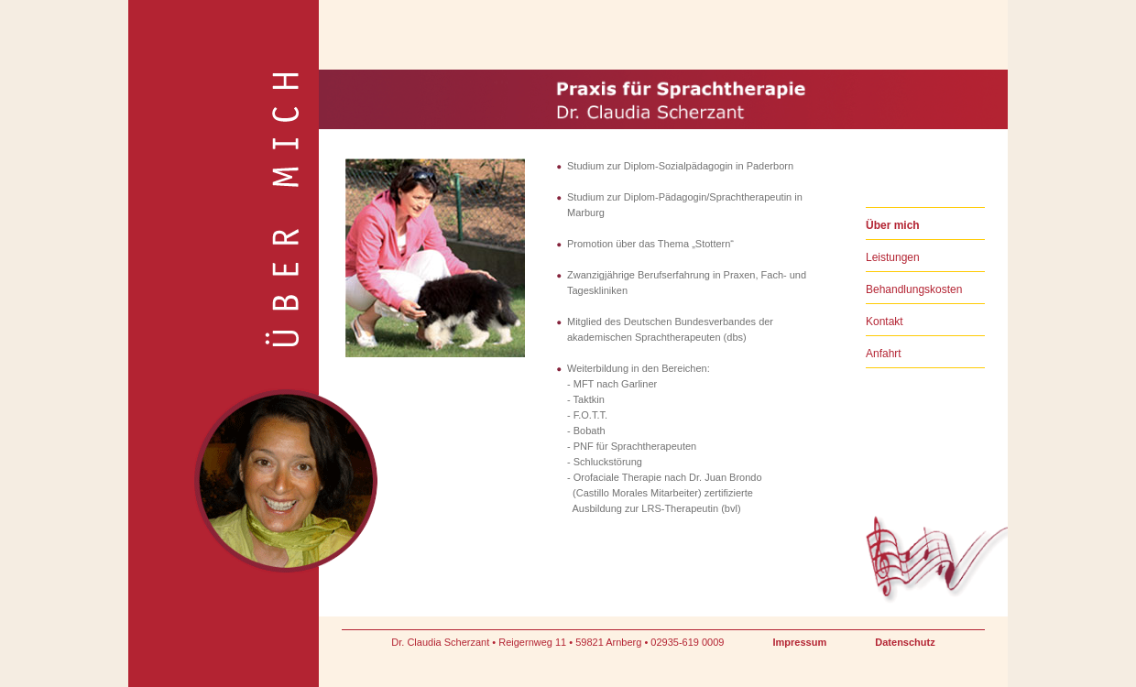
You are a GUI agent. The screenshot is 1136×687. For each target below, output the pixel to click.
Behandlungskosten (914, 289)
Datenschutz (904, 642)
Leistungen (893, 257)
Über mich (893, 225)
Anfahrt (883, 353)
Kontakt (884, 321)
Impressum (800, 642)
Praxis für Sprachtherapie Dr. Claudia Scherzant (416, 75)
